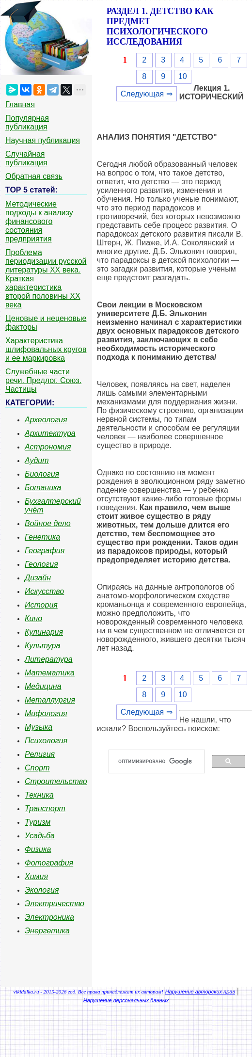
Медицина (43, 686)
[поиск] (160, 761)
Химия (36, 876)
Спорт (37, 768)
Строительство (56, 781)
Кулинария (44, 632)
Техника (39, 795)
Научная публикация (42, 140)
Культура (42, 645)
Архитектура (50, 433)
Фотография (49, 863)
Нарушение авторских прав (200, 991)
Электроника (49, 917)
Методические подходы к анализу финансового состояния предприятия (39, 221)
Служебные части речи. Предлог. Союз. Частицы (43, 380)
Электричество (54, 903)
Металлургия (50, 700)
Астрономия (48, 447)
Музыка (38, 727)
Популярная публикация (27, 122)
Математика (50, 673)
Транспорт (45, 808)
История (41, 605)
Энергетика (47, 931)
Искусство (44, 591)
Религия (40, 754)
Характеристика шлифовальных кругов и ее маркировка (45, 349)
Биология (42, 474)
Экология (42, 890)
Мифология (46, 713)
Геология (41, 564)
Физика (38, 849)
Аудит (37, 460)
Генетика (42, 537)
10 (182, 76)
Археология (46, 420)
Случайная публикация (26, 158)
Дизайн (38, 578)
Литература (49, 659)
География (44, 550)
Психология (46, 741)
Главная (20, 104)
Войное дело (48, 523)
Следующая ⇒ (147, 94)
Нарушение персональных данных (126, 1000)
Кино (33, 618)
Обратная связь (34, 176)
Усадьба (40, 836)
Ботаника (43, 487)
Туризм (37, 822)
